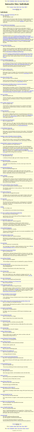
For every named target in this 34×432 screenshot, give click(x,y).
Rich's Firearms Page (4, 271)
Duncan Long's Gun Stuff (5, 264)
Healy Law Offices (4, 94)
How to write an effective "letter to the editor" (9, 184)
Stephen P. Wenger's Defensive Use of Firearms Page (10, 281)
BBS (26, 7)
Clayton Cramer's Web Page (5, 45)
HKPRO (2, 206)
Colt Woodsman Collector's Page (6, 235)
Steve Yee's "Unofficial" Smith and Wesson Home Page (11, 212)
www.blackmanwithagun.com (6, 167)
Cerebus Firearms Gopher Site (6, 284)
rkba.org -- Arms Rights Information (7, 14)
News (23, 7)
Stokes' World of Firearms (5, 341)
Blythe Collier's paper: (15, 301)
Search (27, 1)
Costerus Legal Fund (4, 110)
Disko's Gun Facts (4, 375)
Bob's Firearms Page (4, 327)
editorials (5, 164)
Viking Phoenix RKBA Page (6, 381)
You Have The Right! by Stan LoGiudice (8, 294)
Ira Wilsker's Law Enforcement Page (7, 401)
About (15, 7)
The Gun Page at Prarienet (5, 258)
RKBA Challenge (3, 175)
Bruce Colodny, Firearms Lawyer (6, 102)
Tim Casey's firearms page (5, 278)
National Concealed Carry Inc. (6, 394)
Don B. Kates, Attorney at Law (6, 69)
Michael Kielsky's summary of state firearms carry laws (11, 143)
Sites (20, 7)
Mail (18, 7)
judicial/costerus (14, 116)
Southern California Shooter (5, 331)
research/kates (26, 73)
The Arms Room (3, 243)
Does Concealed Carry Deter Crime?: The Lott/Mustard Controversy (16, 64)
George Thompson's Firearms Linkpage (8, 338)
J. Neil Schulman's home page (6, 128)
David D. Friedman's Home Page (6, 59)
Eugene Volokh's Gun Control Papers (7, 25)
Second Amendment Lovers (5, 363)
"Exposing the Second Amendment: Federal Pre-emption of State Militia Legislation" (18, 91)
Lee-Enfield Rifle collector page (6, 219)
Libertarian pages (3, 415)
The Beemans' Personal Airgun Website (8, 250)
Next (19, 9)
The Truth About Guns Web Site (6, 154)
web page (17, 289)
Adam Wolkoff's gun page (5, 347)
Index (16, 1)
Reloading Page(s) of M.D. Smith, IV (7, 387)
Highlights (12, 1)
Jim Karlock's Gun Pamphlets (6, 308)
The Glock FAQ (3, 198)
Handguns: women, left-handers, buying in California (10, 136)
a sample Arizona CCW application (21, 149)
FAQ (8, 1)
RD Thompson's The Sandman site (7, 350)
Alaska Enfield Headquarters (6, 228)
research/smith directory (23, 125)
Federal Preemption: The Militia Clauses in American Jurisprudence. (13, 84)
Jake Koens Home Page (5, 369)
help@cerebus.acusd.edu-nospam (9, 291)
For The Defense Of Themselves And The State (14, 51)
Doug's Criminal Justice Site (5, 315)
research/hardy (20, 81)
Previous (15, 9)
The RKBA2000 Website (5, 160)
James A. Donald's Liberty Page (6, 407)
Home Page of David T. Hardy (6, 77)
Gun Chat (30, 275)
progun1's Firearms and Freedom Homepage (9, 356)
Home (24, 1)
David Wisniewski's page (5, 320)
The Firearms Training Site (5, 191)
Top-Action (20, 1)
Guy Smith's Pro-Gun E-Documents (7, 119)
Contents (11, 7)
